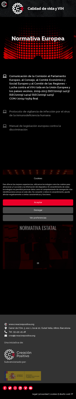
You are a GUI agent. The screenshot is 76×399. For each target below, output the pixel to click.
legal (34, 394)
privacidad (44, 394)
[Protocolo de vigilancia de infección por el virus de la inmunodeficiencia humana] (5, 114)
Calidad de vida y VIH (46, 8)
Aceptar (38, 202)
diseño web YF (66, 394)
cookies (53, 394)
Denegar (38, 210)
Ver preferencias (38, 218)
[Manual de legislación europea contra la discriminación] (5, 128)
